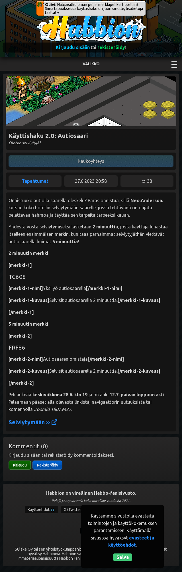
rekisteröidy (111, 47)
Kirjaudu (19, 465)
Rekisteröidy (47, 465)
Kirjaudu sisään (73, 47)
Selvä (122, 557)
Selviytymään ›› (33, 422)
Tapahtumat (35, 181)
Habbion (48, 16)
